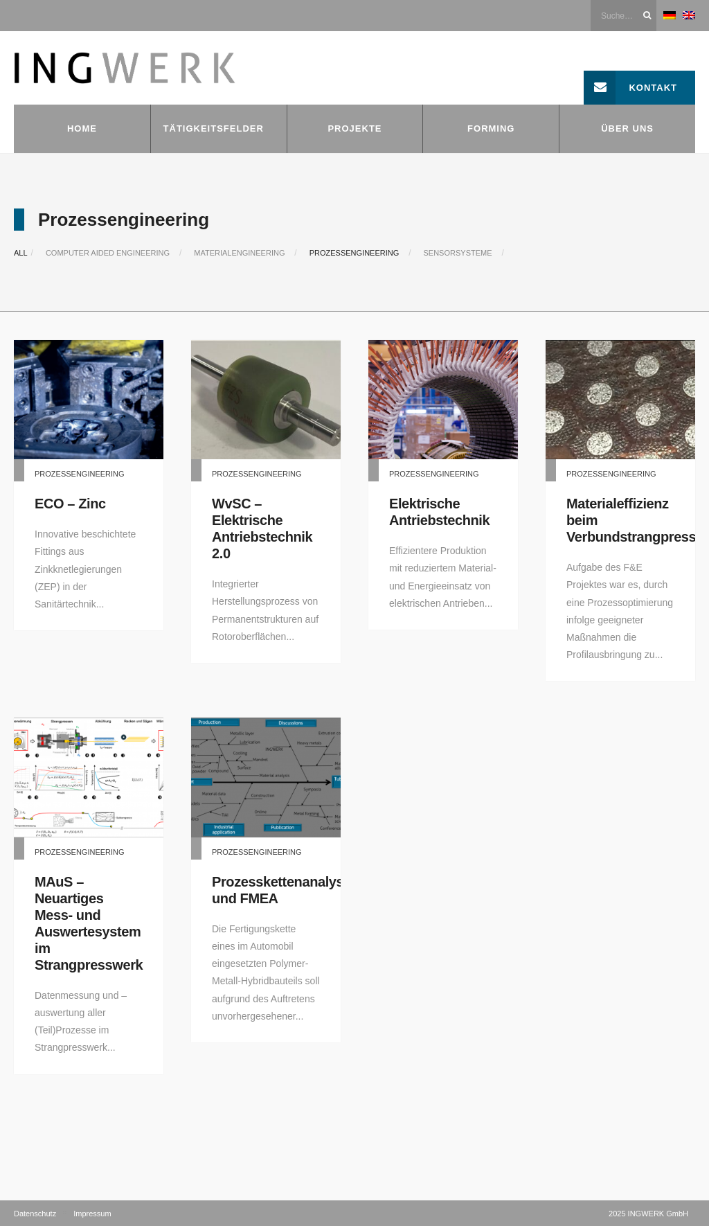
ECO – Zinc (70, 503)
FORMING (490, 128)
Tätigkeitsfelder (213, 128)
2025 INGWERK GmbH (648, 1213)
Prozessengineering (354, 253)
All (21, 253)
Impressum (92, 1213)
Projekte (354, 128)
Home (82, 128)
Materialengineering (239, 253)
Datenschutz (35, 1213)
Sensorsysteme (458, 253)
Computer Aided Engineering (108, 253)
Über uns (627, 128)
